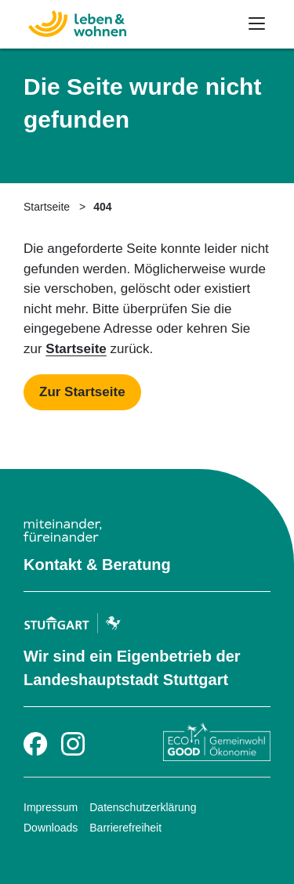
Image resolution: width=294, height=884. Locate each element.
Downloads (51, 827)
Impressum (51, 807)
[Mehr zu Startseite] (82, 392)
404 (102, 206)
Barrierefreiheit (125, 827)
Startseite (47, 206)
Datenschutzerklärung (142, 807)
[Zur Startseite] (69, 21)
